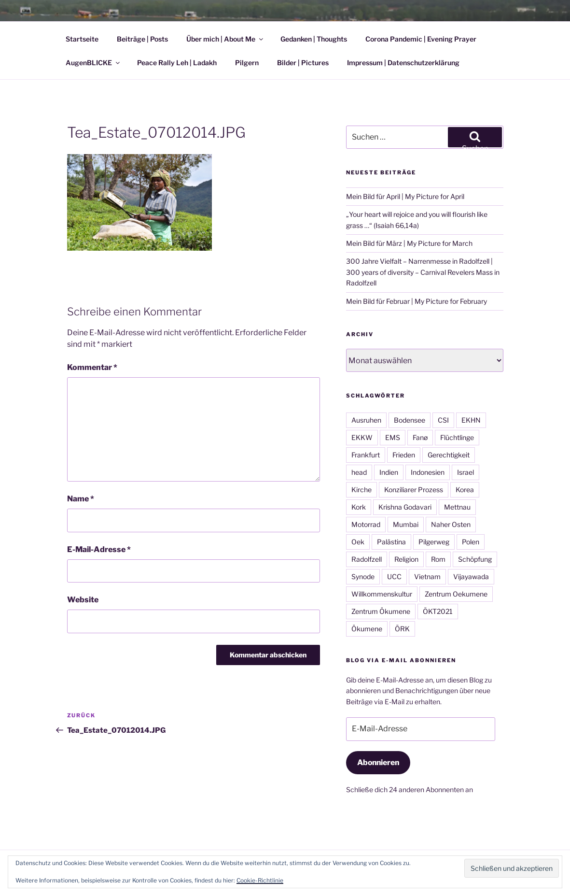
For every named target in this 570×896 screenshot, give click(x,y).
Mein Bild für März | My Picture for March (409, 243)
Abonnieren (378, 762)
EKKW (362, 437)
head (359, 472)
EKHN (471, 420)
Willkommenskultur (381, 594)
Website (82, 599)
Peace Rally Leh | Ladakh (177, 62)
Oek (357, 542)
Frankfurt (365, 455)
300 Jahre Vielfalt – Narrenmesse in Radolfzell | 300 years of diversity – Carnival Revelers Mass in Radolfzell (423, 272)
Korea (465, 489)
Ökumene (366, 629)
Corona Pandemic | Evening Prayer (420, 39)
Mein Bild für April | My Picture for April (405, 196)
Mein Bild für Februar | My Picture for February (416, 301)
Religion (406, 559)
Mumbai (405, 524)
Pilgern (247, 62)
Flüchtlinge (457, 437)
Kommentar (92, 367)
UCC (394, 576)
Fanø (420, 437)
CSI (443, 420)
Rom (438, 559)
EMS (392, 437)
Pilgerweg (433, 542)
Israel (465, 472)
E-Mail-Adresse (99, 549)
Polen (470, 542)
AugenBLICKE (93, 62)
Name (80, 498)
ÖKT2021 (438, 611)
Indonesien (428, 472)
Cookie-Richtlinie (259, 880)
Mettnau (457, 507)
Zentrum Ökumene (380, 611)
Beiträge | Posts (142, 39)
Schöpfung (475, 559)
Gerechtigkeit (449, 455)
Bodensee (409, 420)
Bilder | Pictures (303, 62)
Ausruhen (366, 420)
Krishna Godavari (404, 507)
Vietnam (427, 576)
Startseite (82, 39)
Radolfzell (366, 559)
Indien (388, 472)
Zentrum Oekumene (456, 594)
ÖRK (402, 629)
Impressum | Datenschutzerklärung (403, 62)
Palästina (391, 542)
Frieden (403, 455)
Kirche (361, 489)
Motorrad (365, 524)
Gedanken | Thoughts (313, 39)
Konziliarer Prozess (413, 489)
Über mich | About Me (225, 39)
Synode (363, 576)
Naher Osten (451, 524)
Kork (358, 507)
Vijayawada (471, 576)
